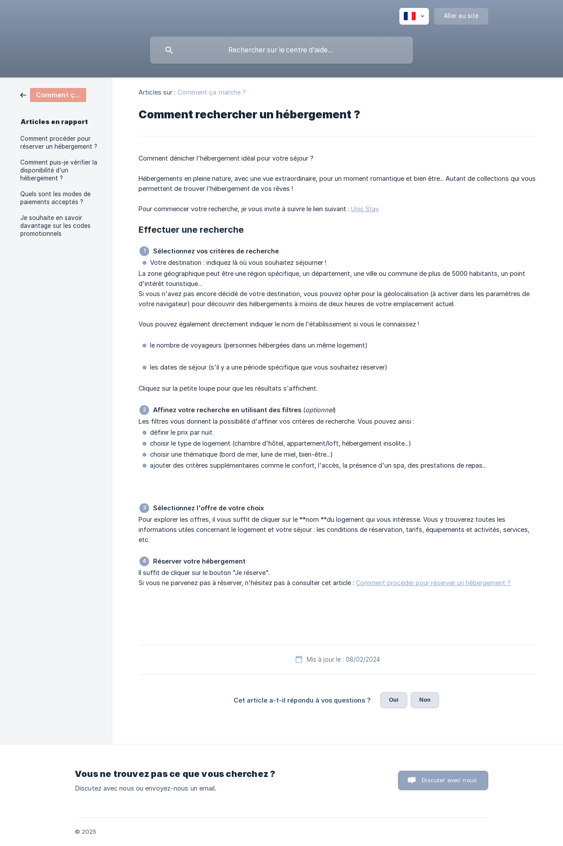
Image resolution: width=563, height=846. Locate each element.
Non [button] (425, 699)
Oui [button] (393, 699)
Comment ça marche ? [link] (212, 92)
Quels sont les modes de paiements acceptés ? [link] (55, 197)
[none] (414, 16)
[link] (53, 94)
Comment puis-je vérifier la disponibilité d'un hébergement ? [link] (58, 170)
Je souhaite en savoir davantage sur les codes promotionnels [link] (55, 225)
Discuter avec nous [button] (449, 780)
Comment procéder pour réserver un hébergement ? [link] (58, 142)
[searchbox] (281, 50)
